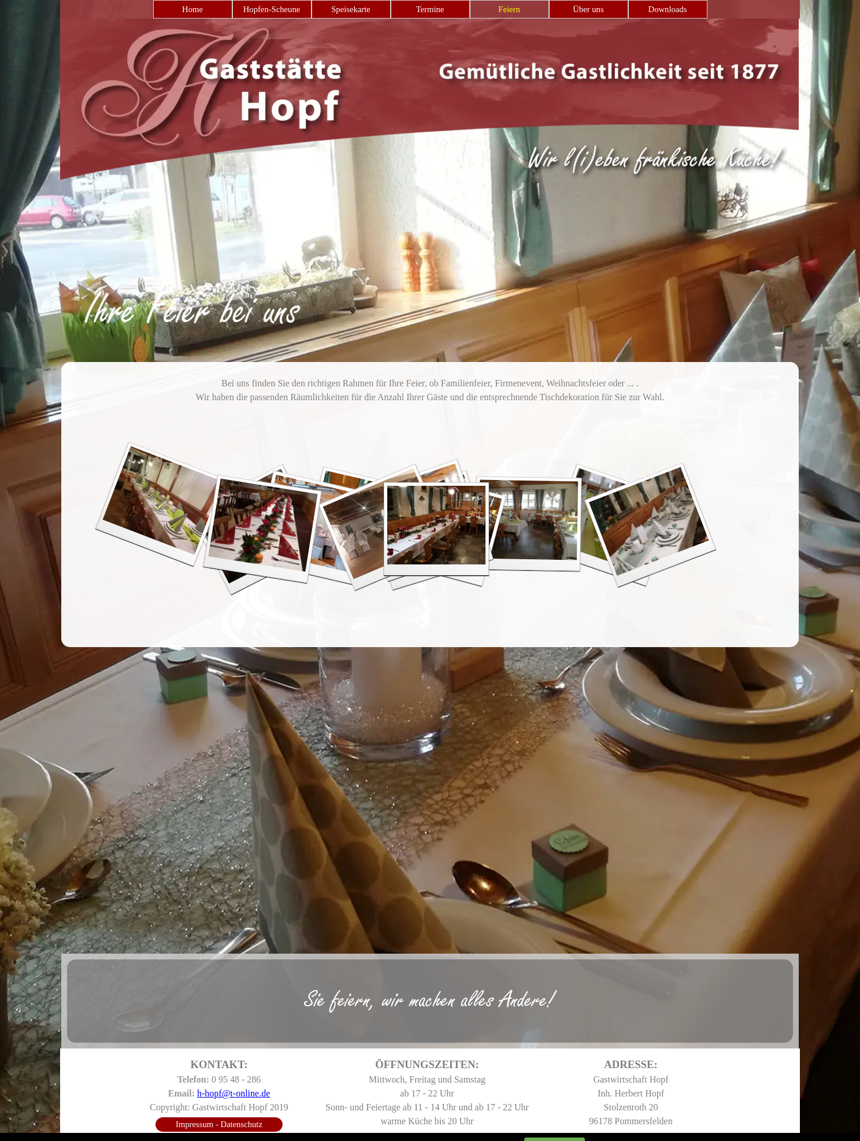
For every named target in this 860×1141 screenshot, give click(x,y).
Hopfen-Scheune (272, 9)
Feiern (509, 9)
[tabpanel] (430, 291)
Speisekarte (350, 9)
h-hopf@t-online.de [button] (233, 1093)
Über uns (588, 9)
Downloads (667, 9)
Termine (430, 9)
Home (192, 9)
